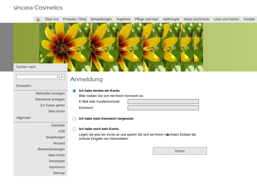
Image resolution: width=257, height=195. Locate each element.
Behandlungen (101, 19)
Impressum (57, 167)
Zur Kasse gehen (52, 105)
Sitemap (59, 173)
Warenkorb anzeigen (50, 99)
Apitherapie (171, 19)
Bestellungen (55, 137)
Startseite (58, 125)
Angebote (123, 19)
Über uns (51, 19)
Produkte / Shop (74, 19)
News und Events (196, 19)
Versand (59, 143)
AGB (61, 131)
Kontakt (249, 19)
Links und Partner (226, 19)
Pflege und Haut (146, 19)
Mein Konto (56, 111)
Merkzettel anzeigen (50, 93)
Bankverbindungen (51, 149)
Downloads (57, 161)
